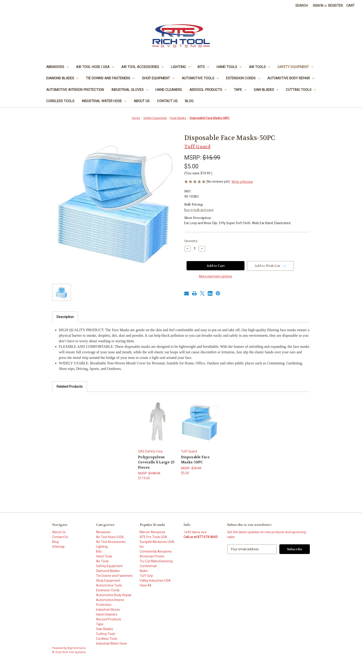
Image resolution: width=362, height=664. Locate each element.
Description (65, 317)
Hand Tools (229, 67)
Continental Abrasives (156, 551)
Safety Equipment (295, 67)
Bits (203, 67)
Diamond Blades (62, 78)
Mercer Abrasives (152, 532)
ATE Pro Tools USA (153, 537)
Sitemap (58, 546)
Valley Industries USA (155, 580)
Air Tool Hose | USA (95, 67)
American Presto (152, 556)
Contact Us (167, 101)
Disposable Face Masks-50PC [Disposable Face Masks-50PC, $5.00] (195, 460)
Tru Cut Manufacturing (156, 561)
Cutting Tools (301, 90)
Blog (189, 101)
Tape (240, 90)
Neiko (144, 571)
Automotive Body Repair (290, 78)
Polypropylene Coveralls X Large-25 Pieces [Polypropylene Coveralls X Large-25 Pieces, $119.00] (156, 462)
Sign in (318, 5)
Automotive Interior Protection (75, 90)
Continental (148, 566)
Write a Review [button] (242, 182)
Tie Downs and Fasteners (110, 78)
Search (301, 5)
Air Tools (259, 67)
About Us (142, 101)
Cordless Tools (60, 101)
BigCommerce (76, 648)
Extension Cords (243, 78)
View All (145, 585)
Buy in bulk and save (199, 210)
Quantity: (191, 241)
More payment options (215, 276)
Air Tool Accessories (142, 67)
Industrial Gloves (129, 90)
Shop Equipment (158, 78)
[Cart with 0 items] (350, 5)
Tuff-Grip (146, 576)
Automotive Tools (200, 78)
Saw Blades (266, 90)
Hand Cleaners (168, 90)
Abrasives (57, 67)
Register (335, 5)
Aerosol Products (207, 90)
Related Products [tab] (70, 386)
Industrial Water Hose (104, 101)
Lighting (180, 67)
